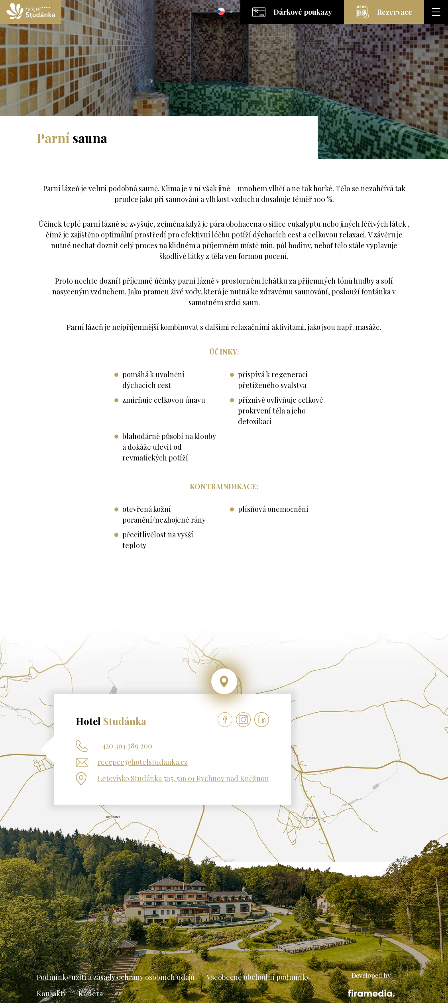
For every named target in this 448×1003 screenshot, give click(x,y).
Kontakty (52, 993)
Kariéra (91, 993)
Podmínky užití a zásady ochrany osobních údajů (116, 977)
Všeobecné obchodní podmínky (258, 977)
